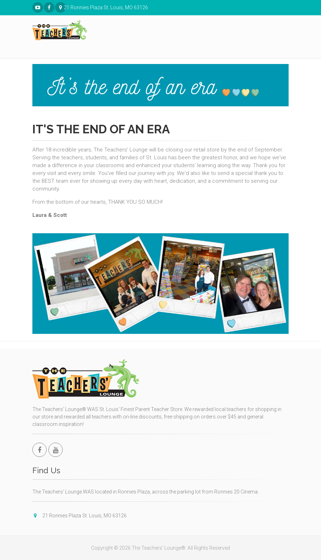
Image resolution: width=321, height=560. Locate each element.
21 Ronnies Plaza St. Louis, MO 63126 (61, 7)
